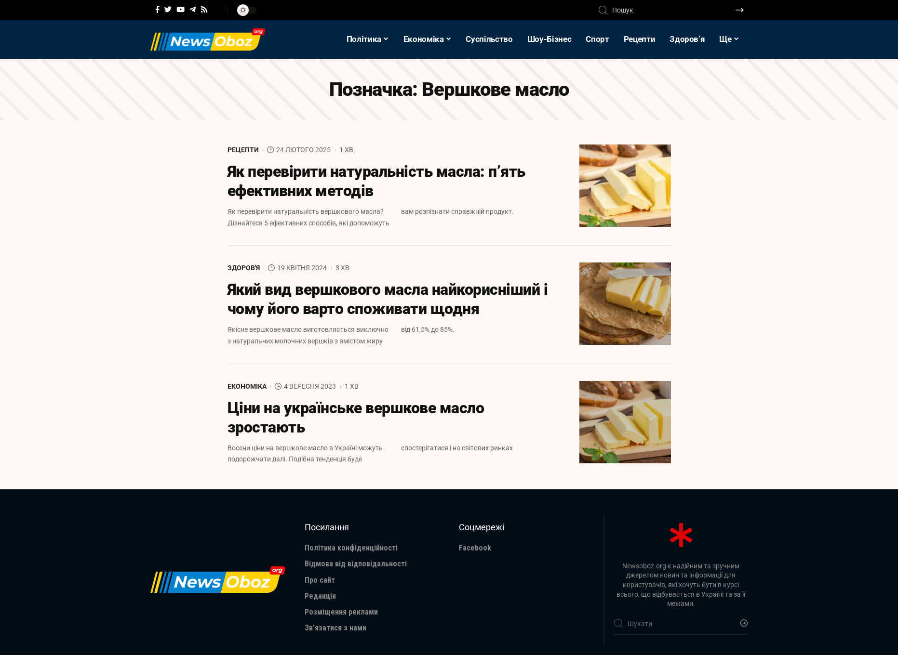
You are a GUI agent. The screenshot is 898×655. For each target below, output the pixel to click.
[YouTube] (180, 9)
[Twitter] (168, 9)
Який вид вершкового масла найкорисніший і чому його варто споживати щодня (388, 299)
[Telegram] (192, 9)
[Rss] (204, 9)
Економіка (247, 386)
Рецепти (243, 150)
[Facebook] (157, 9)
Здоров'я (244, 268)
